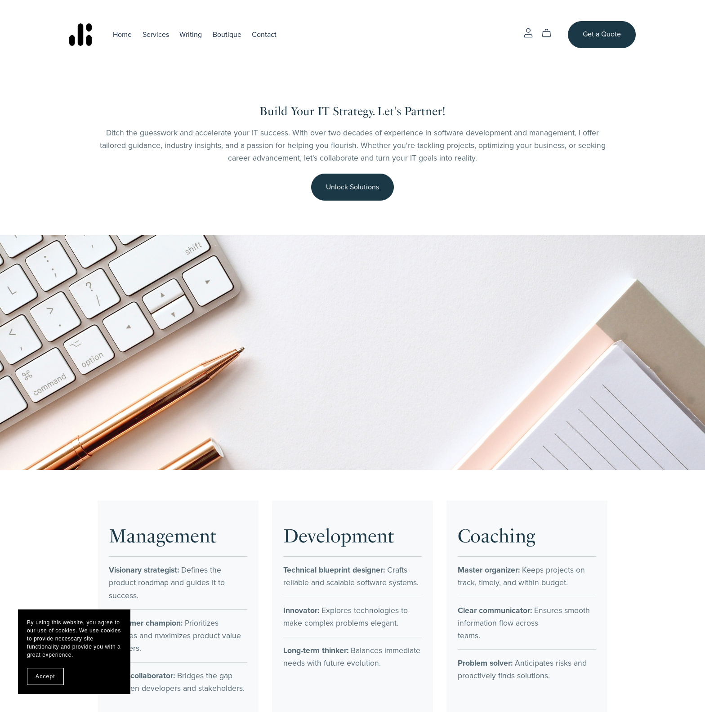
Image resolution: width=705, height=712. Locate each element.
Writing (190, 34)
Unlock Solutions (352, 187)
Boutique (227, 34)
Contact (264, 34)
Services (156, 34)
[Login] (528, 32)
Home (122, 34)
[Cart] (550, 33)
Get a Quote (602, 34)
